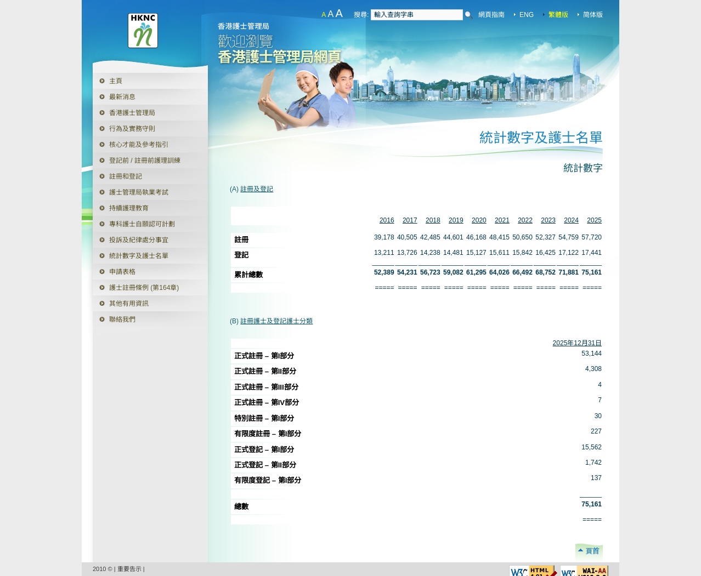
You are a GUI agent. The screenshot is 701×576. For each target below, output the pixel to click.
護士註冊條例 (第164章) (144, 288)
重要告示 (129, 569)
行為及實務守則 (132, 129)
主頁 (115, 81)
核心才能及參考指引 (138, 145)
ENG (526, 15)
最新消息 (122, 97)
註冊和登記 (125, 176)
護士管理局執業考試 (138, 192)
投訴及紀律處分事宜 (138, 240)
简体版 (593, 15)
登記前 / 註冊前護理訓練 (144, 160)
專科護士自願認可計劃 (142, 224)
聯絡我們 (122, 319)
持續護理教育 (129, 208)
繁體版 (558, 15)
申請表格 (114, 270)
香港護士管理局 (132, 113)
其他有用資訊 (129, 303)
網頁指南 (491, 15)
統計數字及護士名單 (138, 256)
